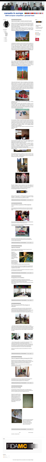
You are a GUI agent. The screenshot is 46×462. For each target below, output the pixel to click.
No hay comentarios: (23, 242)
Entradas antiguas (30, 432)
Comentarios (6, 457)
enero (5, 41)
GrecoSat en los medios (39, 28)
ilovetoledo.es (19, 279)
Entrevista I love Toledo (16, 387)
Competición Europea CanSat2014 (21, 24)
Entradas (5, 455)
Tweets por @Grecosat (38, 30)
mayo (5, 37)
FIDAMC (22, 195)
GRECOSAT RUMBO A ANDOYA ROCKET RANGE (21, 21)
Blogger (32, 459)
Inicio (20, 432)
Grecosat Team (38, 33)
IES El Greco (14, 24)
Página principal (38, 25)
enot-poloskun (24, 459)
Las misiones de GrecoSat (39, 27)
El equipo (37, 26)
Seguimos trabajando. (15, 247)
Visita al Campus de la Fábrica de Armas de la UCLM (21, 358)
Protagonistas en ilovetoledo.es (17, 277)
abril (5, 38)
